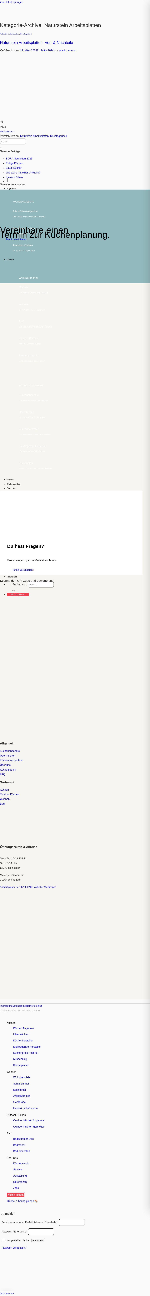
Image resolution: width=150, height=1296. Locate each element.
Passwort (14, 1231)
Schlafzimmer (21, 1083)
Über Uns (11, 488)
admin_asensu (67, 50)
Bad (9, 1133)
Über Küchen (21, 1034)
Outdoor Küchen (16, 1115)
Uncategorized (25, 34)
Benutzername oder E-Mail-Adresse (29, 1222)
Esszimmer (19, 1089)
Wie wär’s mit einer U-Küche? (23, 172)
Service (10, 479)
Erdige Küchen (14, 163)
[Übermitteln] (1, 147)
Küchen (10, 259)
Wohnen (11, 1071)
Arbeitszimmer (21, 1095)
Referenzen (12, 577)
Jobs (16, 1187)
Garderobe (19, 1102)
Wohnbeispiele (21, 1077)
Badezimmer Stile (23, 1138)
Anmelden (37, 1240)
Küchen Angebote (23, 1028)
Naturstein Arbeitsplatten (9, 34)
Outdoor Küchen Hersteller (28, 1126)
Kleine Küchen (14, 177)
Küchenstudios (13, 484)
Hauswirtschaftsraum (25, 1108)
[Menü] (7, 181)
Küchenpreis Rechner (25, 1052)
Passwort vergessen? (13, 1247)
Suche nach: (19, 584)
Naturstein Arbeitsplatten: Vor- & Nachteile (36, 42)
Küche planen (21, 1065)
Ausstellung (20, 1175)
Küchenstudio (21, 1163)
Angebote (11, 188)
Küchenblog (20, 1059)
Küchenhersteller (23, 1040)
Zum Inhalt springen (11, 2)
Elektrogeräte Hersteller (27, 1046)
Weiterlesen (8, 131)
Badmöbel (19, 1145)
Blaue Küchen (14, 167)
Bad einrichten (21, 1151)
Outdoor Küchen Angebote (28, 1120)
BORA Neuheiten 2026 (19, 158)
